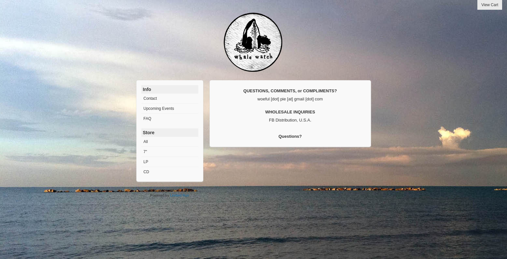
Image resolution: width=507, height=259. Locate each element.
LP (146, 162)
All (146, 141)
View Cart (489, 5)
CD (146, 172)
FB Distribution (283, 120)
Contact (150, 98)
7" (145, 151)
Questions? (290, 136)
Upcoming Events (159, 108)
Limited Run (179, 195)
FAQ (147, 118)
